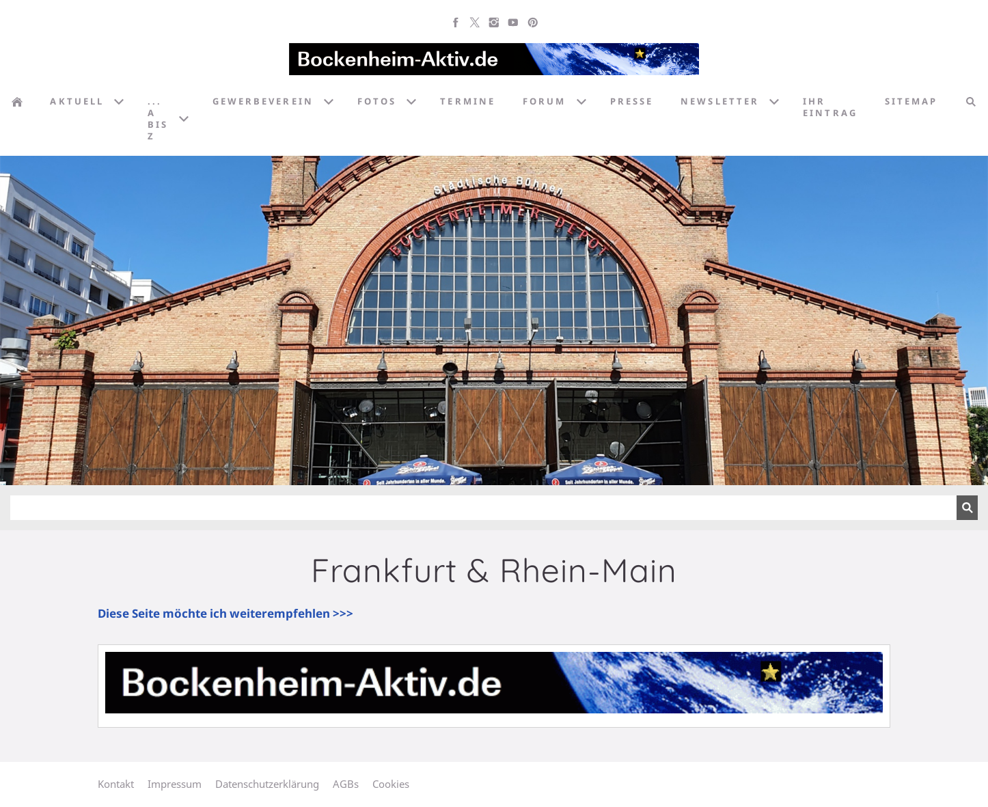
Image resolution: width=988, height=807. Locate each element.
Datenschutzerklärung (267, 784)
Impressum (175, 784)
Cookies (390, 784)
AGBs (346, 784)
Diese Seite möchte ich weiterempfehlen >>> (225, 613)
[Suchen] (483, 507)
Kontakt (116, 784)
